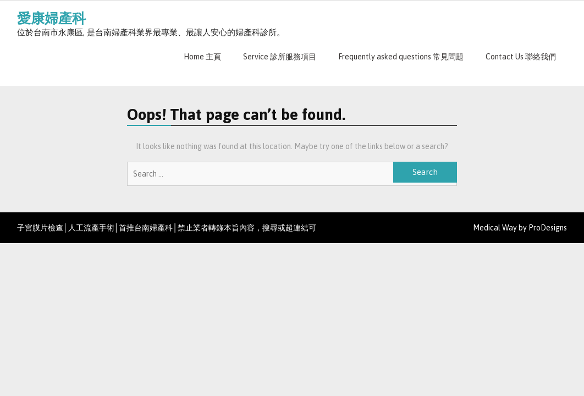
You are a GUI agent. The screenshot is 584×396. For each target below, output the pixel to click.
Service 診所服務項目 (279, 56)
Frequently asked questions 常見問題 (401, 56)
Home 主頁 (202, 56)
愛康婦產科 (51, 18)
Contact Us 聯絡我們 (521, 56)
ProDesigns (547, 227)
